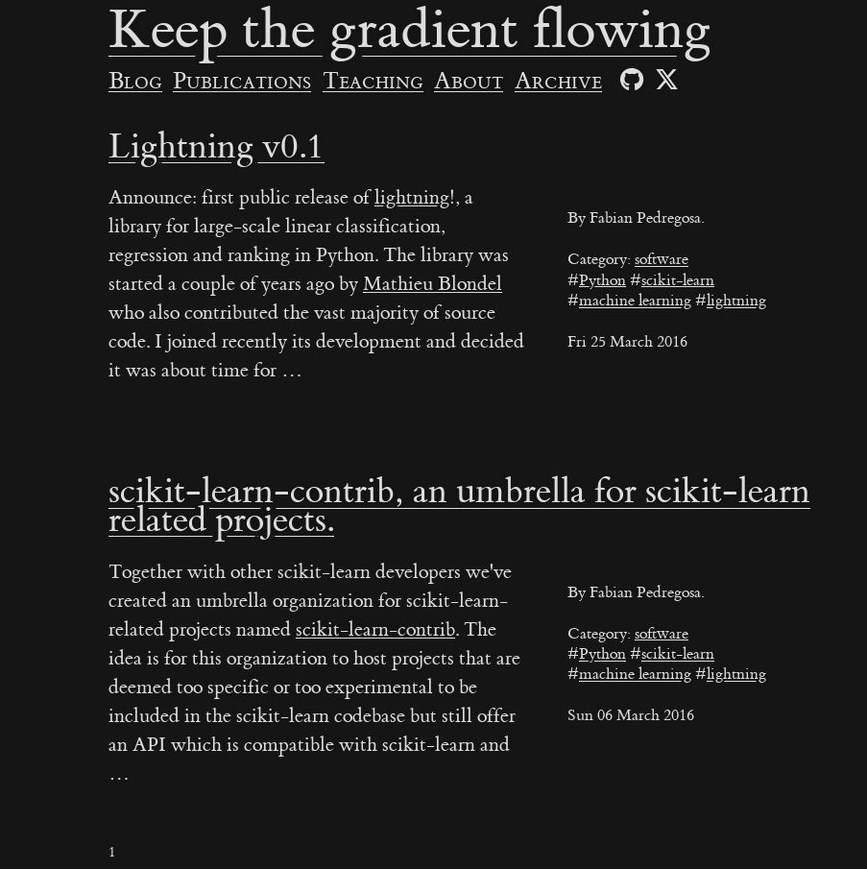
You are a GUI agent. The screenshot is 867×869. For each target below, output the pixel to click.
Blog (135, 81)
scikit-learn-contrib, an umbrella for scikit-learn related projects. (459, 506)
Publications (242, 81)
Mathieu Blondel (432, 284)
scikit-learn (677, 280)
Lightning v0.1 (216, 147)
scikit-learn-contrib (375, 629)
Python (602, 280)
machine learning (635, 300)
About (468, 81)
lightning (736, 300)
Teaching (373, 81)
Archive (558, 81)
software (661, 259)
